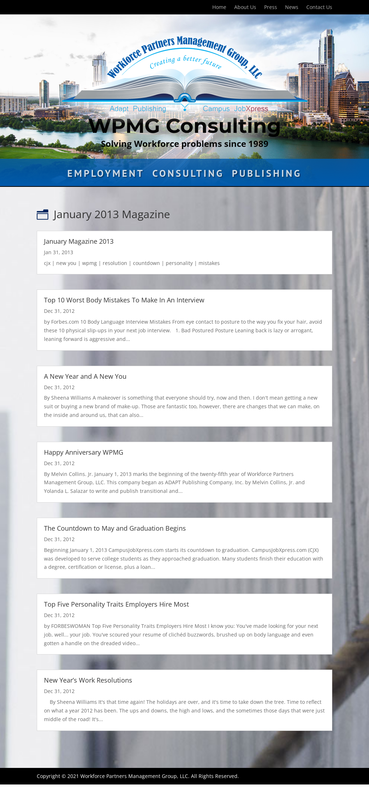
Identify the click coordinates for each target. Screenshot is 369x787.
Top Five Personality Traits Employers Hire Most (116, 604)
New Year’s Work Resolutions (88, 680)
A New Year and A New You (85, 376)
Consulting (188, 175)
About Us (245, 7)
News (291, 7)
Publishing (267, 175)
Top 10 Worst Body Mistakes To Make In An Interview (124, 300)
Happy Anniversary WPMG (83, 452)
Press (270, 7)
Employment (106, 175)
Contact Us (319, 7)
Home (219, 7)
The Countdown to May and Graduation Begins (115, 528)
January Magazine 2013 (79, 241)
